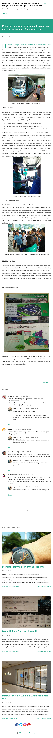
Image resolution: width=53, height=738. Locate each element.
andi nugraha (12, 474)
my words (11, 429)
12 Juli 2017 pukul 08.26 (23, 429)
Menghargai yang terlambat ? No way (23, 566)
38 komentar (14, 587)
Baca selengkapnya (44, 587)
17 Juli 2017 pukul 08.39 (30, 408)
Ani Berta (11, 396)
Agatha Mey (17, 408)
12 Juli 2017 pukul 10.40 (23, 452)
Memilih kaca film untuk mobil (19, 631)
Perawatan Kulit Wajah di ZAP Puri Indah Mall (25, 697)
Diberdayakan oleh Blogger (26, 733)
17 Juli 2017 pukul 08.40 (30, 460)
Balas (10, 425)
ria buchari (11, 452)
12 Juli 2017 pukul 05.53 (22, 396)
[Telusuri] (45, 3)
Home (5, 13)
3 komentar (13, 718)
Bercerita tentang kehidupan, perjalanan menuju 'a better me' (22, 4)
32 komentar (14, 651)
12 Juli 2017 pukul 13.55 (25, 474)
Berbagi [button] (46, 382)
